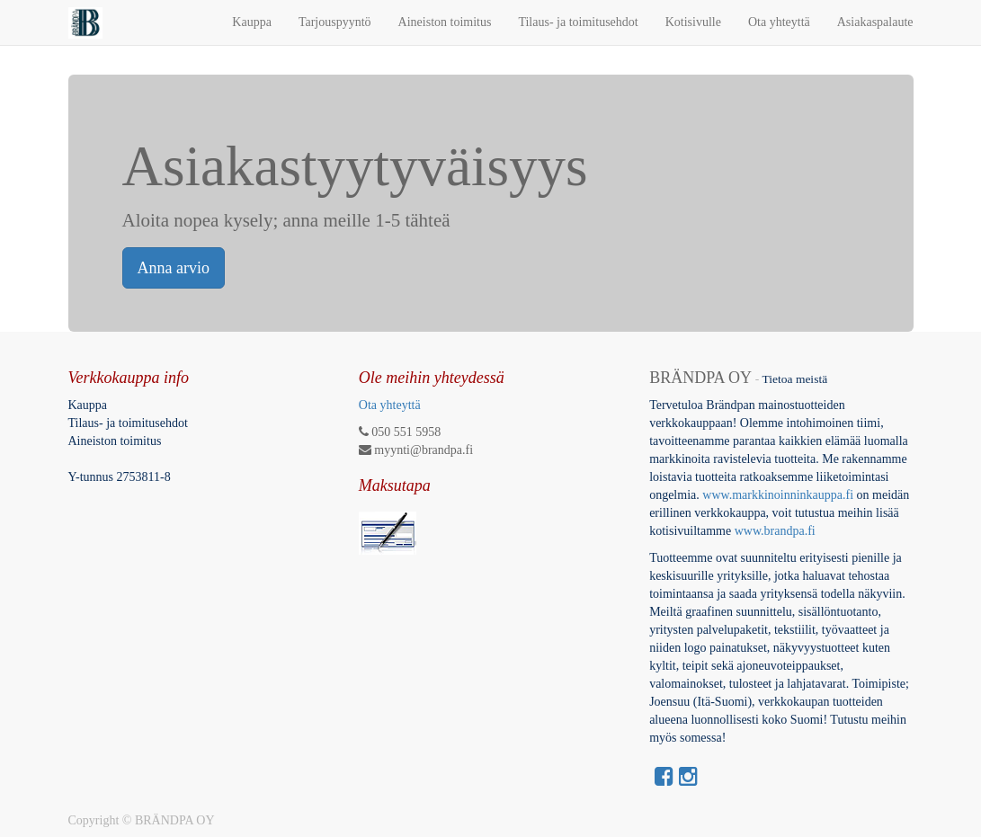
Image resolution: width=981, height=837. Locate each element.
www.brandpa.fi (777, 531)
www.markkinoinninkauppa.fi (777, 495)
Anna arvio (174, 268)
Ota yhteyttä (390, 405)
